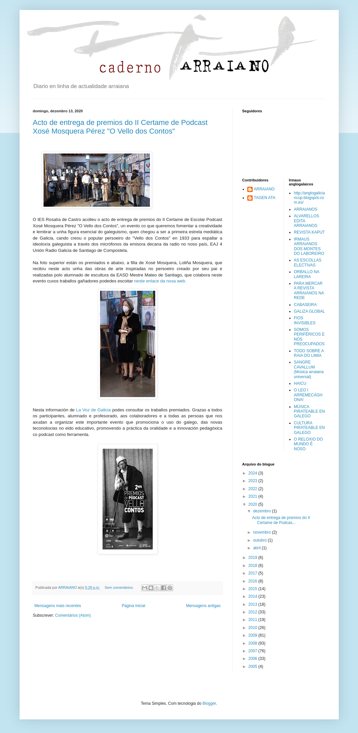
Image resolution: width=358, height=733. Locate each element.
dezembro (262, 511)
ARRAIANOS (305, 209)
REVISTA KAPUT (309, 232)
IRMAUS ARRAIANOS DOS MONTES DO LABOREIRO (309, 246)
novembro (262, 532)
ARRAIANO (264, 189)
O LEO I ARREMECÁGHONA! (308, 395)
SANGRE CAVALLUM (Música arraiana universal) (308, 369)
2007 (253, 651)
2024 (253, 473)
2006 (253, 658)
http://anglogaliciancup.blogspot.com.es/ (309, 198)
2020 (253, 504)
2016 (253, 581)
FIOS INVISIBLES (304, 320)
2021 (253, 496)
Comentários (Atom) (73, 615)
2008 (253, 643)
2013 (253, 604)
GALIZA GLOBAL (309, 311)
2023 (253, 480)
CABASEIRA (305, 304)
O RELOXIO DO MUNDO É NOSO (308, 444)
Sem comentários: (120, 587)
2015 (253, 588)
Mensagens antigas (203, 605)
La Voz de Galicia (94, 409)
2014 (253, 596)
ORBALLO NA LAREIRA (306, 274)
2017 (253, 573)
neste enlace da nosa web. (160, 280)
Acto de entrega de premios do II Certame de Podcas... (281, 520)
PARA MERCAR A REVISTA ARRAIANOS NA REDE (309, 290)
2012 (253, 612)
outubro (260, 540)
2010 (253, 627)
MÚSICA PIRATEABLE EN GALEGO (309, 411)
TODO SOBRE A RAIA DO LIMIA (309, 353)
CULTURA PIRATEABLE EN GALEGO (309, 428)
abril (257, 548)
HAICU (300, 383)
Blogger (209, 703)
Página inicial (133, 605)
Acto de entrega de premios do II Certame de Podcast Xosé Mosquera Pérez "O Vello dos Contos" (120, 126)
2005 (253, 666)
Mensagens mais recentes (58, 605)
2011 (253, 619)
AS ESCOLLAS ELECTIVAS (307, 262)
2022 (253, 488)
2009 (253, 635)
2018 (253, 565)
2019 (253, 557)
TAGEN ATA (265, 197)
